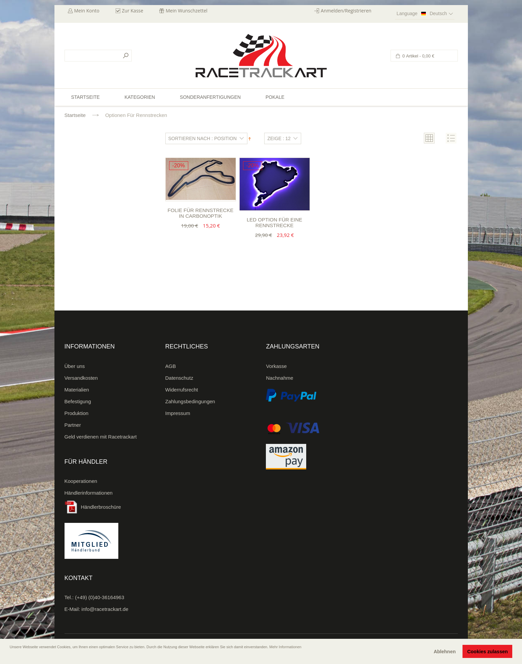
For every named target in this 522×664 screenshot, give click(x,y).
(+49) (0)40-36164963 (99, 597)
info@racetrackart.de (104, 609)
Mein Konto (86, 10)
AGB (170, 366)
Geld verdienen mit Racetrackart (101, 437)
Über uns (75, 366)
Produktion (77, 413)
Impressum (177, 413)
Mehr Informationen (285, 647)
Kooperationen (81, 481)
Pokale (275, 97)
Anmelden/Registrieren (346, 10)
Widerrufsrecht (181, 389)
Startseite (75, 115)
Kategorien (139, 97)
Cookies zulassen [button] (487, 651)
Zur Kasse (133, 10)
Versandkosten (81, 378)
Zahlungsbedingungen (190, 401)
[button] (10, 656)
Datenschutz (179, 378)
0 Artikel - (418, 55)
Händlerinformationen (89, 493)
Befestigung (78, 401)
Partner (73, 425)
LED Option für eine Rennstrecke (274, 222)
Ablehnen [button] (445, 651)
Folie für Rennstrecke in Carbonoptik (201, 213)
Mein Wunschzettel (186, 10)
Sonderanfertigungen (210, 97)
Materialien (77, 389)
